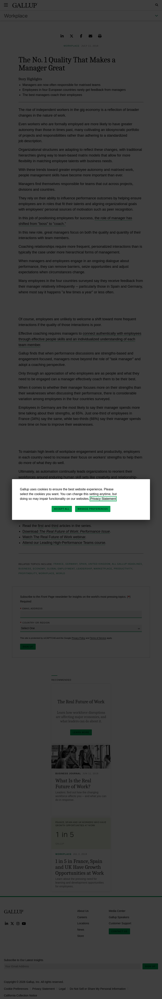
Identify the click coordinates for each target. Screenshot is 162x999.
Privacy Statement (103, 498)
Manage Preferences (93, 509)
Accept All (61, 509)
